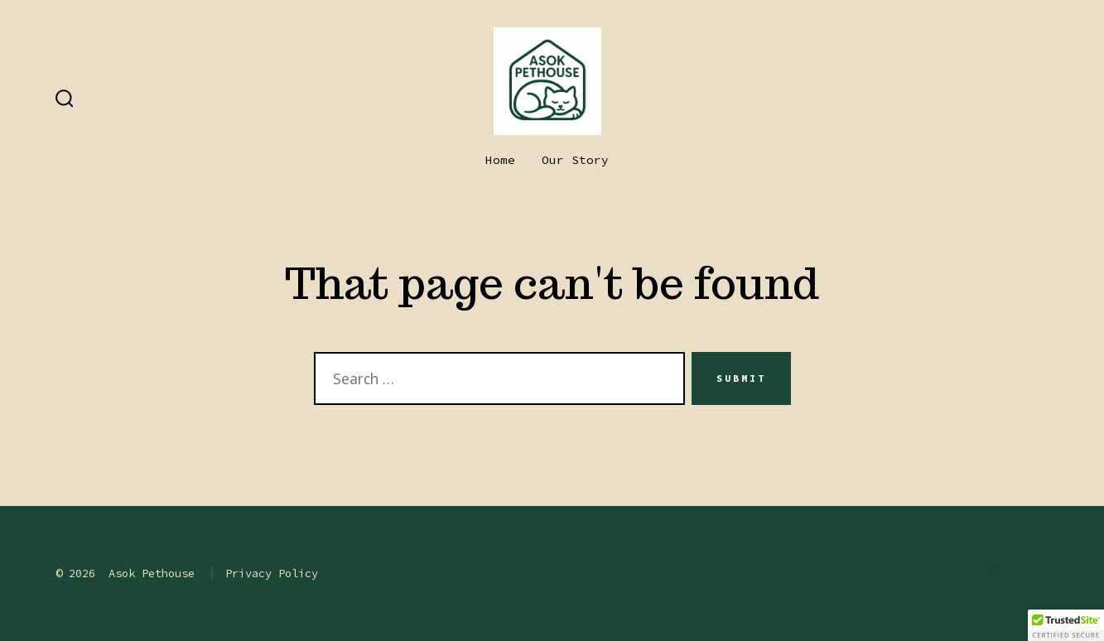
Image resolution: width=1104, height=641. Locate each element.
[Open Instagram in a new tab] (991, 571)
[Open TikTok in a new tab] (1033, 571)
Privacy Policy (271, 573)
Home (500, 159)
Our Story (575, 159)
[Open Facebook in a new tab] (951, 571)
